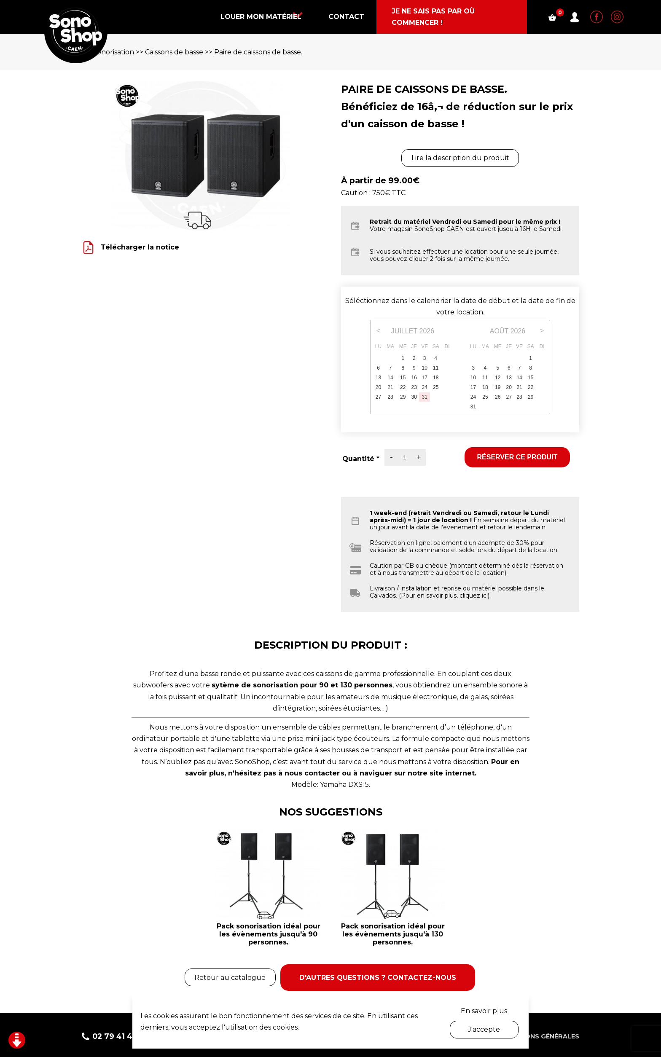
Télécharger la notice (140, 247)
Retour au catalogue (229, 976)
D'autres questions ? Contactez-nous (378, 976)
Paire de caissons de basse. (258, 52)
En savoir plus (484, 1011)
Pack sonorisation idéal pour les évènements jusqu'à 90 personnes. (268, 934)
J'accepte (484, 1029)
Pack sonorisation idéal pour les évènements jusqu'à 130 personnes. (393, 934)
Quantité (360, 459)
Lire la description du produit (460, 158)
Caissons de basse (174, 52)
